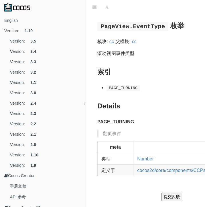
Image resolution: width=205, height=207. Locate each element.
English (11, 20)
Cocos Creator (19, 175)
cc (111, 41)
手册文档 (18, 186)
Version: (20, 31)
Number (145, 158)
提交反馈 (172, 196)
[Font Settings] (107, 7)
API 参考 (18, 197)
